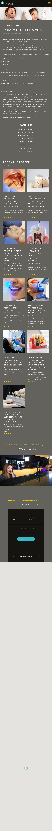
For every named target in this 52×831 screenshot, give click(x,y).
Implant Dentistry (26, 151)
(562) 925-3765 (26, 533)
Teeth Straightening (26, 145)
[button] (26, 553)
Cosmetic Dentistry (26, 138)
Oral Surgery (26, 148)
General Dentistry (26, 142)
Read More (7, 217)
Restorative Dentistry (26, 132)
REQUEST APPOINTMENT (26, 539)
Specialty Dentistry (26, 129)
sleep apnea (23, 44)
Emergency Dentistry (26, 135)
